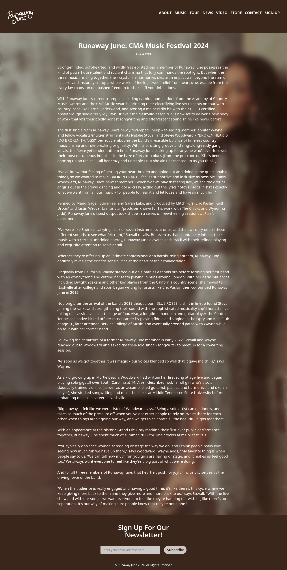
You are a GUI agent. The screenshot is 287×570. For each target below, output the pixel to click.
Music (181, 12)
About (165, 12)
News (208, 12)
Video (221, 12)
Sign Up (272, 12)
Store (236, 12)
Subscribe (175, 549)
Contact (253, 12)
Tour (194, 12)
